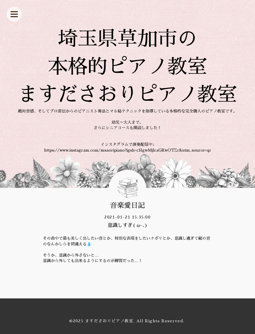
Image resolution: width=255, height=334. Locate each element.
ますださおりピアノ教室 (109, 321)
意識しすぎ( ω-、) (127, 225)
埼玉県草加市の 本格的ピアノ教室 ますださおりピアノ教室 (127, 67)
